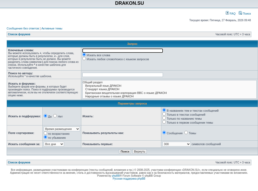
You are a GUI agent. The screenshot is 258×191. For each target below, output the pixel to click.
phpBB (116, 175)
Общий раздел (169, 82)
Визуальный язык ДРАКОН (169, 86)
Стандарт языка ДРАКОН (169, 89)
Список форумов (19, 34)
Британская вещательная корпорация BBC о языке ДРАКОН (169, 93)
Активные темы (51, 28)
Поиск (245, 13)
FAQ (230, 13)
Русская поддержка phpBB (129, 178)
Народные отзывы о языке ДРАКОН (169, 96)
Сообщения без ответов (23, 28)
